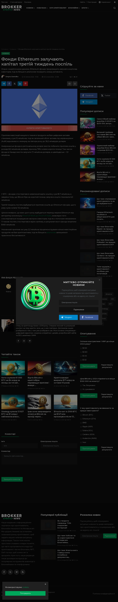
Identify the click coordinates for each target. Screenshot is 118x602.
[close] (45, 584)
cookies (25, 587)
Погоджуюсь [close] (25, 593)
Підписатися (79, 310)
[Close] (99, 280)
